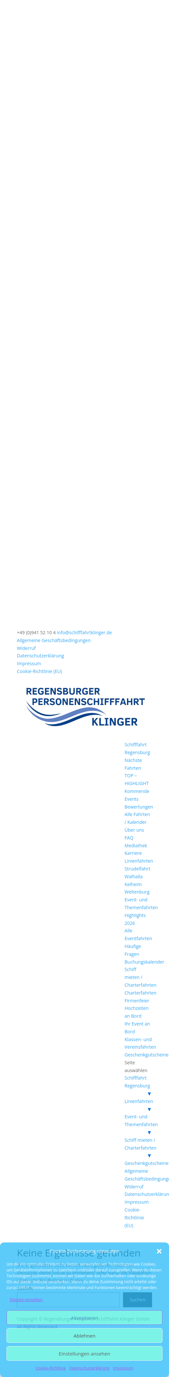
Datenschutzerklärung (89, 1368)
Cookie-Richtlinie (51, 1368)
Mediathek (136, 845)
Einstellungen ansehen (84, 1353)
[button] (159, 1251)
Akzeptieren (84, 1317)
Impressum (123, 1368)
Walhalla (134, 876)
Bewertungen (139, 807)
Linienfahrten (139, 861)
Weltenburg (137, 892)
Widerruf (26, 648)
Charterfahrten (141, 993)
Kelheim (133, 884)
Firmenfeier (137, 1000)
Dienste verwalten (26, 1299)
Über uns (134, 830)
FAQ (129, 838)
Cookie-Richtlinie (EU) (39, 671)
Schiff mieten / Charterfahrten (141, 977)
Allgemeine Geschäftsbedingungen (54, 640)
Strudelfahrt (137, 869)
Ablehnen (85, 1335)
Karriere (133, 853)
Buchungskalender (144, 962)
